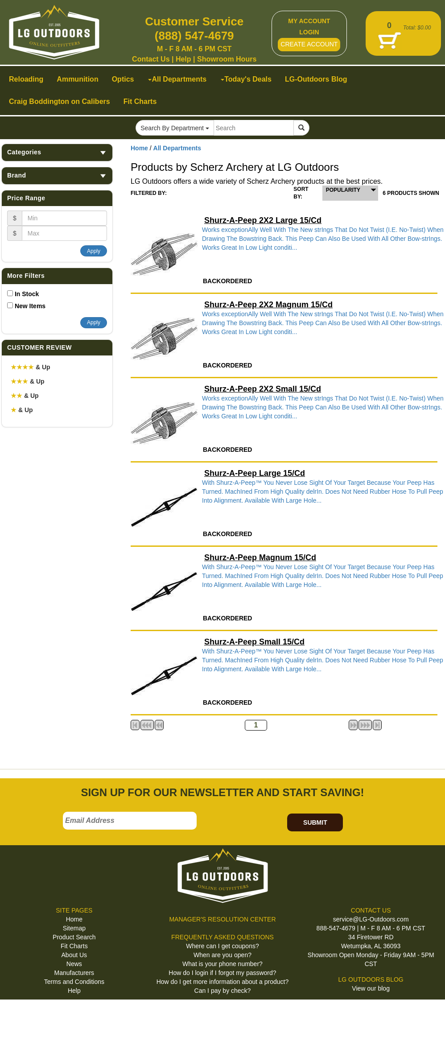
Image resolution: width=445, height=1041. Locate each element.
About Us (74, 954)
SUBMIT (315, 822)
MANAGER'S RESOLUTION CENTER (222, 919)
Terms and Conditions (74, 981)
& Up (30, 367)
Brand (57, 175)
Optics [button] (123, 79)
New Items (30, 306)
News (74, 963)
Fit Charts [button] (140, 101)
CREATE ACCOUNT (309, 44)
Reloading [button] (26, 79)
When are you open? (222, 954)
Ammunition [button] (77, 79)
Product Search (74, 937)
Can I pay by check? (222, 990)
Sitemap (74, 928)
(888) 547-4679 (194, 35)
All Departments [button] (177, 79)
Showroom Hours (226, 59)
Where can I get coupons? (222, 946)
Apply (93, 251)
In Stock (27, 293)
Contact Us (150, 59)
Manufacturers (74, 972)
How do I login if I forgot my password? (222, 972)
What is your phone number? (222, 963)
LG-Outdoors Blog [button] (316, 79)
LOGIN (309, 32)
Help (183, 59)
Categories (57, 152)
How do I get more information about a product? (223, 981)
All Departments (177, 148)
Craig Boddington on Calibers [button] (59, 101)
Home (139, 148)
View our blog (371, 988)
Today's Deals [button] (246, 79)
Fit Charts (74, 946)
